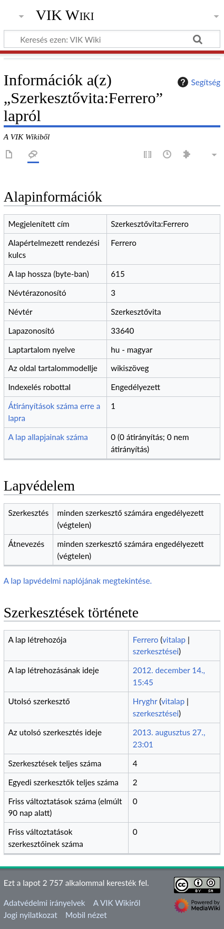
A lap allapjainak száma (47, 437)
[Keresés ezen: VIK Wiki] (112, 39)
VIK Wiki (65, 15)
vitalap (174, 639)
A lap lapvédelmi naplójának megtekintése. (78, 580)
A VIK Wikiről (116, 902)
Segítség (197, 82)
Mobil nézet (86, 915)
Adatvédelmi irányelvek (44, 902)
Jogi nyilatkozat (30, 915)
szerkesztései (156, 651)
